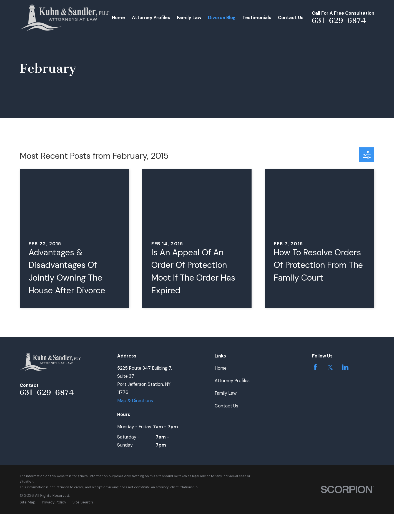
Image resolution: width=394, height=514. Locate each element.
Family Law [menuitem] (189, 18)
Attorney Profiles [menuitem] (151, 18)
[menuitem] (28, 502)
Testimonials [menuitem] (256, 18)
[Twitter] (330, 367)
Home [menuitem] (118, 18)
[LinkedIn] (345, 367)
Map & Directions (135, 401)
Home (221, 368)
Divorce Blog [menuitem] (221, 18)
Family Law (226, 393)
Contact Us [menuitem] (290, 18)
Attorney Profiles (232, 381)
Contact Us (226, 406)
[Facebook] (315, 367)
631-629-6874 (339, 20)
